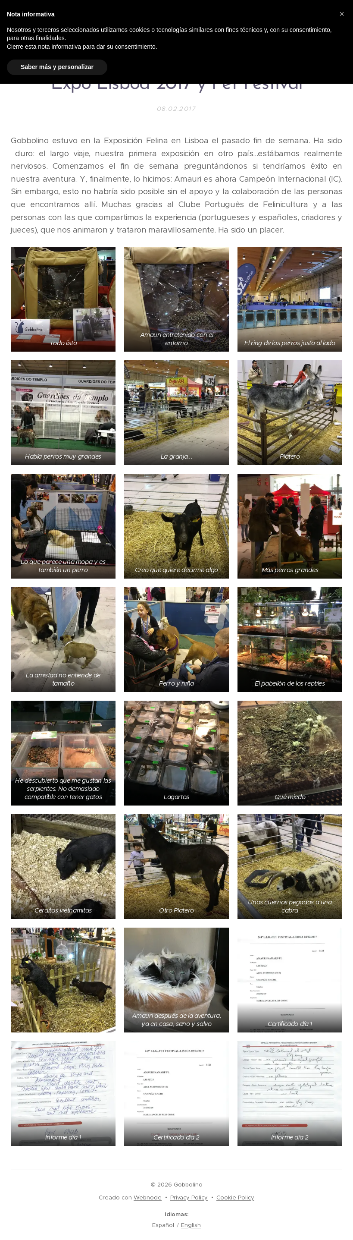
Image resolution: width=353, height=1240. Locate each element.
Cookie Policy (235, 1197)
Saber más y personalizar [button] (57, 66)
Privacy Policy (189, 1197)
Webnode (148, 1197)
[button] (342, 14)
